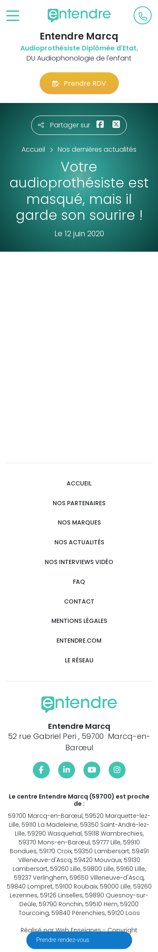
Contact (79, 601)
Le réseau (79, 660)
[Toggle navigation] (12, 16)
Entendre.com (79, 640)
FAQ (79, 581)
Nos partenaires (79, 503)
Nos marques (79, 522)
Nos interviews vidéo (79, 562)
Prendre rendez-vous (63, 939)
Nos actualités (79, 542)
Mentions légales (79, 621)
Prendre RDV (79, 83)
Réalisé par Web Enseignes (61, 930)
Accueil (79, 483)
